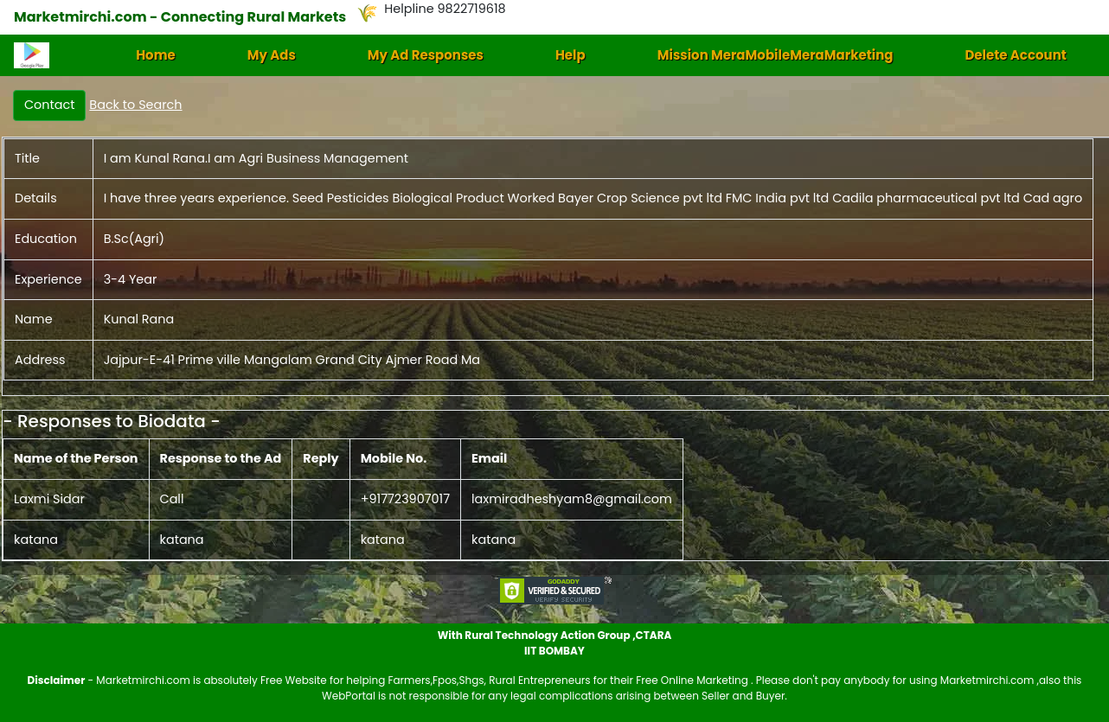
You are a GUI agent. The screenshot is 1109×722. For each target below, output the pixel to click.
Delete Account (1015, 55)
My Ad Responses (426, 55)
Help (570, 55)
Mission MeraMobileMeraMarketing (775, 55)
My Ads (271, 55)
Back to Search (135, 104)
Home (156, 55)
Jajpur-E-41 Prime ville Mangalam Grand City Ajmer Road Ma (292, 359)
